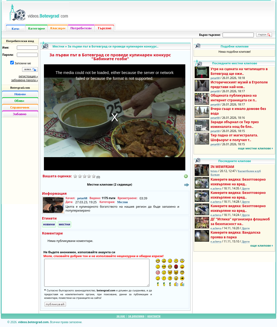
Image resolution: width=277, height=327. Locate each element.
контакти (153, 316)
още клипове (260, 245)
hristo (214, 171)
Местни (58, 46)
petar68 (82, 198)
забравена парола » (24, 80)
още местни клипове (254, 148)
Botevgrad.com (20, 87)
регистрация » (28, 76)
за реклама (136, 316)
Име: (5, 47)
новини (49, 224)
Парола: (8, 55)
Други (246, 188)
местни (64, 224)
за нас (121, 316)
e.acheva (216, 188)
